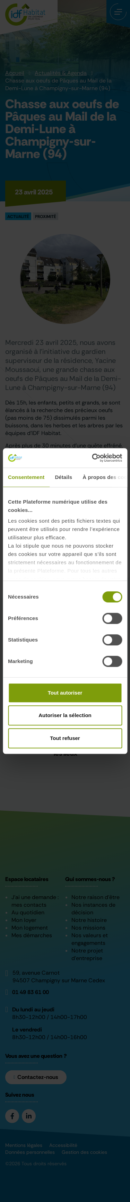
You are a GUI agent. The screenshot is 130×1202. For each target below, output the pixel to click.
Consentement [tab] (26, 477)
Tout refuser (65, 738)
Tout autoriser (65, 693)
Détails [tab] (63, 477)
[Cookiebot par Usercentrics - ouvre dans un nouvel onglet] (92, 457)
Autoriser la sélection (65, 715)
